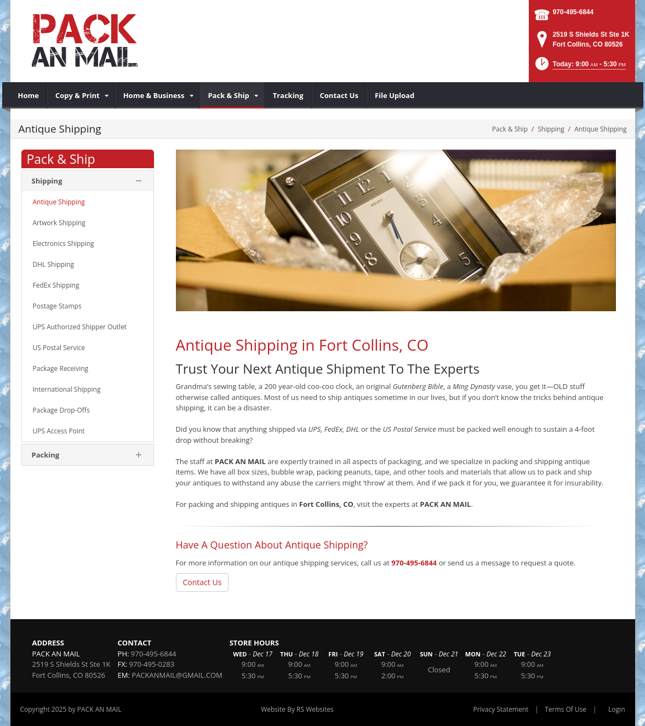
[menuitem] (28, 95)
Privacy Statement (501, 709)
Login (616, 709)
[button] (579, 67)
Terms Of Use (565, 709)
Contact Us (202, 582)
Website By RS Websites (297, 709)
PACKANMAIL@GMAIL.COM (177, 675)
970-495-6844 (572, 12)
